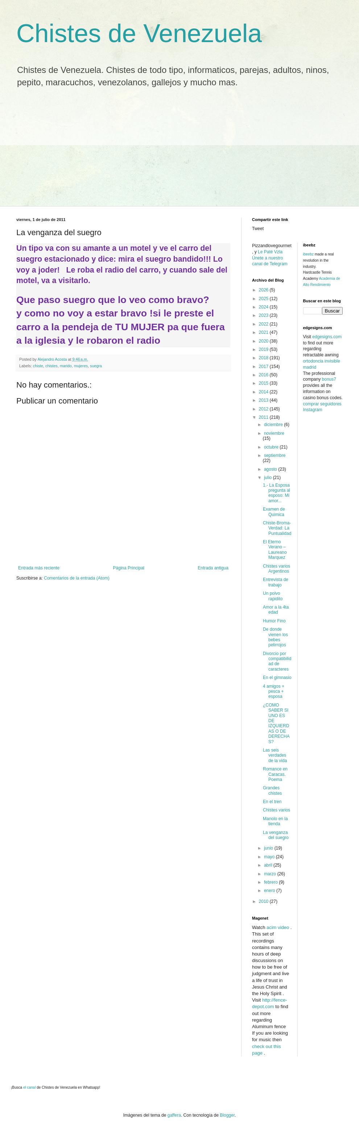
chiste (38, 366)
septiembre (274, 455)
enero (270, 890)
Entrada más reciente (38, 567)
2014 (264, 391)
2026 (264, 290)
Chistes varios (276, 810)
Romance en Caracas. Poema (275, 774)
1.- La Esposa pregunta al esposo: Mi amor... (276, 493)
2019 (264, 349)
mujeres (81, 366)
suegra (96, 366)
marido (66, 366)
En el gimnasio (277, 677)
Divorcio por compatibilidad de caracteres (277, 661)
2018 (264, 357)
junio (269, 848)
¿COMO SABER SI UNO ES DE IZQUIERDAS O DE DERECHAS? (276, 723)
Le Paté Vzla (270, 251)
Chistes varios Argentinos (276, 569)
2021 (264, 332)
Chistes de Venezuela (139, 33)
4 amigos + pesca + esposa (273, 691)
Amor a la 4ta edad (276, 610)
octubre (272, 447)
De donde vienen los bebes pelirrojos (275, 637)
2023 (264, 315)
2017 (264, 366)
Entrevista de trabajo (275, 582)
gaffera (174, 1115)
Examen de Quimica (274, 512)
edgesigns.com (327, 336)
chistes (51, 366)
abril (268, 865)
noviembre (274, 433)
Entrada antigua (213, 567)
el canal (30, 1087)
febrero (271, 882)
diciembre (274, 424)
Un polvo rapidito (272, 596)
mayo (270, 856)
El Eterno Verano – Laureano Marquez (275, 549)
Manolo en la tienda (275, 821)
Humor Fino (274, 620)
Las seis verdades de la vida (275, 755)
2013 (264, 400)
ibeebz (308, 254)
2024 (264, 307)
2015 (264, 383)
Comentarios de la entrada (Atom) (77, 578)
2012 (264, 409)
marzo (270, 873)
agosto (271, 469)
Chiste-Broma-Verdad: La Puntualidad (277, 528)
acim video (278, 927)
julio (268, 477)
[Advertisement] (179, 152)
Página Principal (128, 567)
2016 (264, 374)
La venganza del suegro (276, 835)
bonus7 (329, 379)
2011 (264, 417)
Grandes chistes (272, 790)
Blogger (227, 1115)
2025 (264, 298)
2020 (264, 341)
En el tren (272, 801)
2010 (264, 901)
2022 (264, 324)
